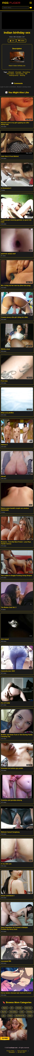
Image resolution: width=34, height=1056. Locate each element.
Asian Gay (28, 1008)
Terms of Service (22, 1051)
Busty (10, 1015)
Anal (21, 1011)
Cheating (29, 1011)
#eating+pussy (14, 75)
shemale (18, 1008)
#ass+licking (20, 73)
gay (4, 1015)
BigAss (5, 1008)
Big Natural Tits (20, 1015)
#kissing (22, 75)
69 (11, 1008)
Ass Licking (13, 1011)
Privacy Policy (10, 1051)
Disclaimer (12, 1052)
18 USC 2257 (21, 1052)
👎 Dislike (21, 40)
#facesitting (26, 72)
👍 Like (12, 40)
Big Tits (4, 1011)
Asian (29, 1015)
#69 (26, 73)
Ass (11, 2)
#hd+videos (11, 73)
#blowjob (11, 72)
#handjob (18, 72)
